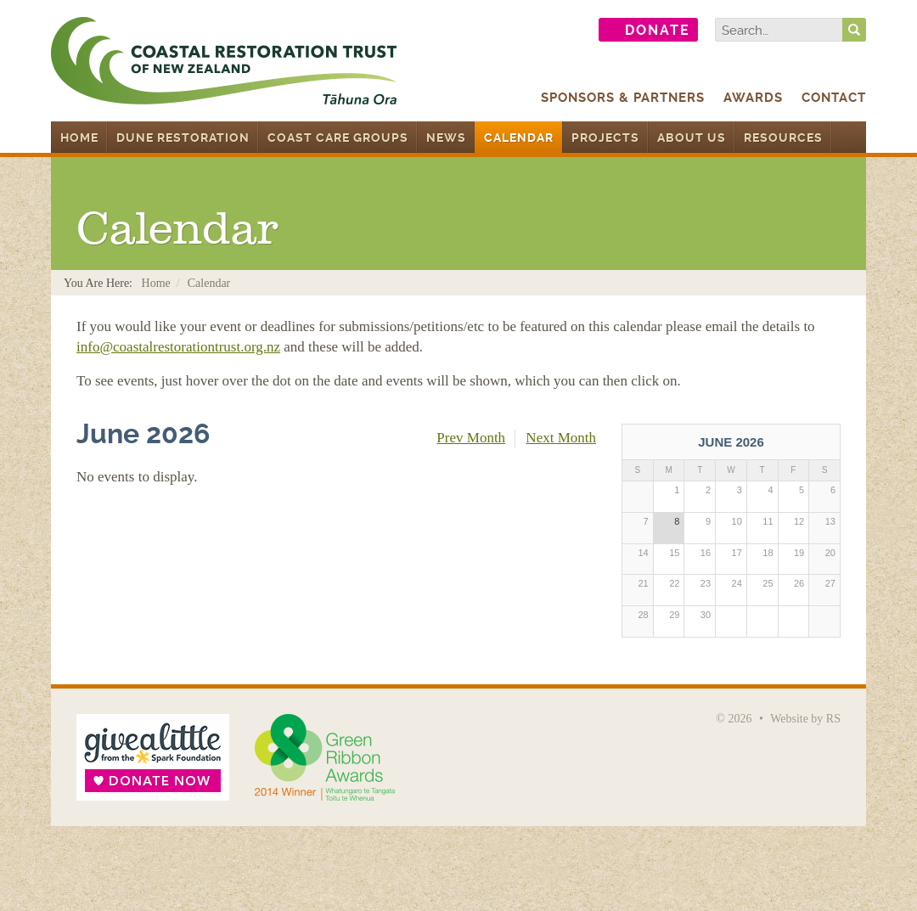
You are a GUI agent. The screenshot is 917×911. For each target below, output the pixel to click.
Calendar (519, 137)
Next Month (561, 438)
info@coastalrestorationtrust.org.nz (178, 347)
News (446, 137)
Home (79, 137)
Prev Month (470, 438)
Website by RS (805, 718)
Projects (605, 137)
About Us (691, 137)
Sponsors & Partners (623, 97)
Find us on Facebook (523, 29)
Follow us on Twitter (568, 29)
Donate (657, 30)
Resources (783, 137)
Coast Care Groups (337, 137)
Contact (834, 97)
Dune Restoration (183, 137)
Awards (753, 97)
